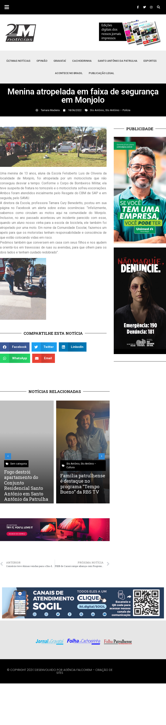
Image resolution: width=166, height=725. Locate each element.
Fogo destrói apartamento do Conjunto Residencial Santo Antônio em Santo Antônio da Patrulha (26, 485)
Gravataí (59, 60)
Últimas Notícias (18, 60)
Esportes (150, 60)
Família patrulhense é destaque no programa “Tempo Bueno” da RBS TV (82, 484)
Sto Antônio (97, 110)
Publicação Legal (101, 73)
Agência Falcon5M (77, 670)
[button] (158, 7)
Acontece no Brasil (69, 73)
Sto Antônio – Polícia (117, 110)
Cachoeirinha (82, 60)
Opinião (41, 60)
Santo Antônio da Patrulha (117, 60)
